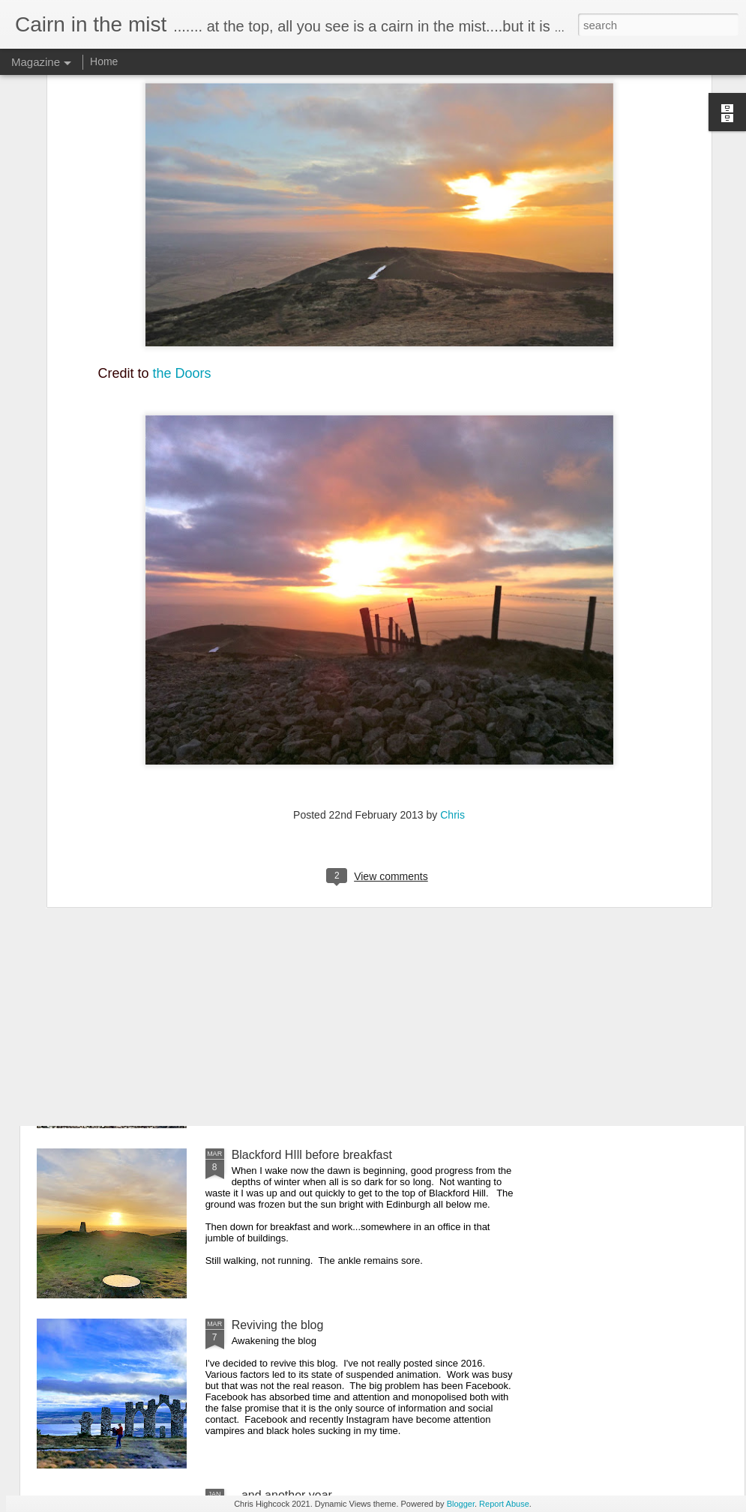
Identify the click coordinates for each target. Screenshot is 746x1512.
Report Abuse (504, 1503)
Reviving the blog (278, 1325)
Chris (452, 675)
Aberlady (255, 984)
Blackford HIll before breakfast (312, 1154)
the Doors (182, 233)
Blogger (461, 1503)
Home (104, 61)
